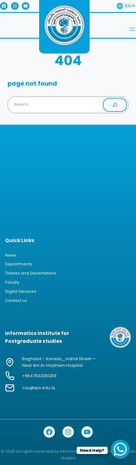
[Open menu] (132, 29)
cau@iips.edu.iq (38, 388)
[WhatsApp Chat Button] (120, 449)
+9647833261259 (39, 376)
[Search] (115, 105)
